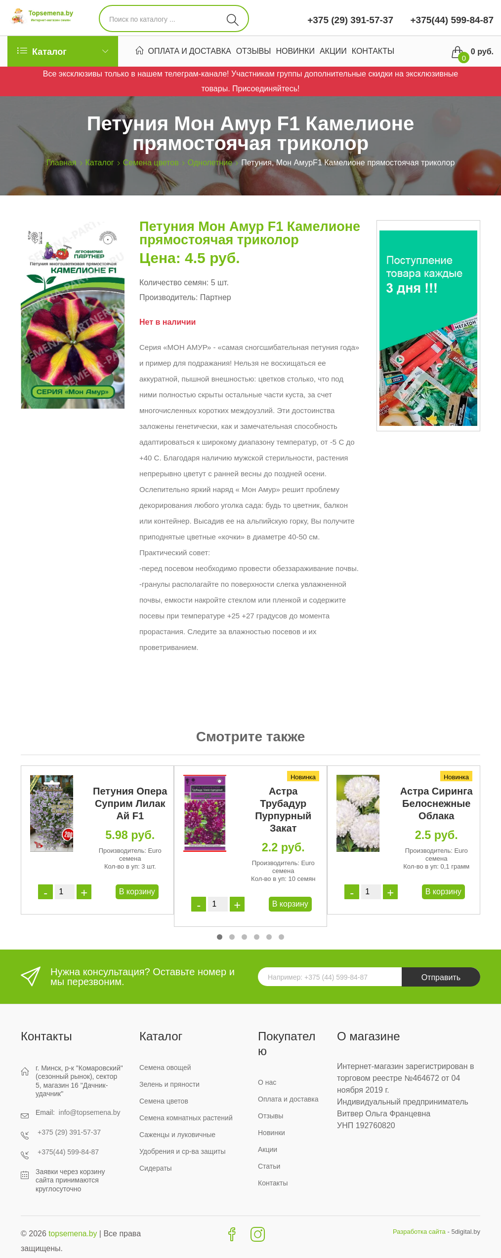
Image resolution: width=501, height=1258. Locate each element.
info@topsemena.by (90, 1112)
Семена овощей (165, 1067)
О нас (267, 1082)
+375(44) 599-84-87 (451, 20)
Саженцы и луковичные (177, 1135)
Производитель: (168, 297)
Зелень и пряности (169, 1084)
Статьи (269, 1166)
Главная (61, 162)
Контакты (373, 52)
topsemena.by (73, 1233)
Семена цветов (151, 162)
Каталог (99, 162)
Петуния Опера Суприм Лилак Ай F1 (130, 803)
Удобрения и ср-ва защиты (182, 1151)
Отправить (440, 977)
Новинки (295, 52)
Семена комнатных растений (186, 1118)
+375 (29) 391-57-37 (350, 20)
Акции (333, 52)
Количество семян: (174, 282)
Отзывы (253, 52)
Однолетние (210, 162)
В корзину (137, 891)
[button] (219, 937)
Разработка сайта (419, 1231)
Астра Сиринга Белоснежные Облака (436, 803)
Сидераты (155, 1168)
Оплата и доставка (189, 52)
